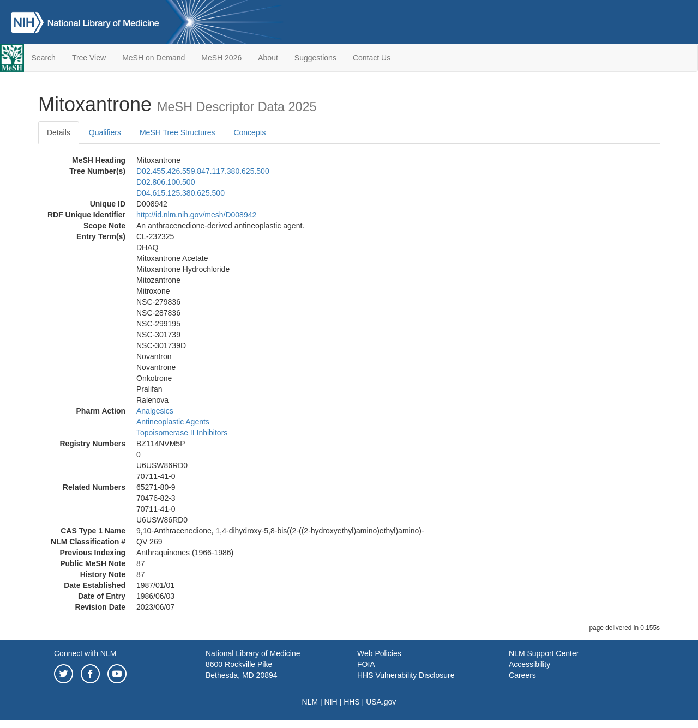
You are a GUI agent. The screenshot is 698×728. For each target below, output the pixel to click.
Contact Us (371, 57)
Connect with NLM (85, 653)
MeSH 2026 (221, 57)
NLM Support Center (544, 653)
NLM (310, 701)
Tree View (89, 57)
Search (44, 57)
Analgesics (154, 411)
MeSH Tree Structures (177, 132)
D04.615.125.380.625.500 (180, 193)
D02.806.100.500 (165, 182)
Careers (522, 675)
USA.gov (381, 701)
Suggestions (315, 57)
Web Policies (379, 653)
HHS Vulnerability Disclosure (405, 675)
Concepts (249, 132)
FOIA (366, 664)
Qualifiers (105, 132)
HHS (352, 701)
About (268, 57)
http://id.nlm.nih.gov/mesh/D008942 (196, 214)
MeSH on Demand (153, 57)
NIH (331, 701)
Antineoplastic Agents (172, 421)
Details (58, 132)
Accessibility (529, 664)
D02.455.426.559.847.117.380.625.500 (202, 171)
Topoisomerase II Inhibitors (181, 432)
